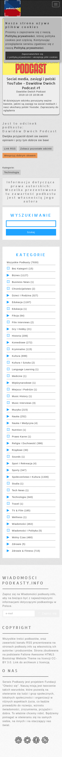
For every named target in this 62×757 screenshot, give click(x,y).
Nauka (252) (19, 416)
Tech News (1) (20, 490)
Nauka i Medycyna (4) (25, 423)
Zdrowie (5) (18, 544)
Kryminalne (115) (22, 349)
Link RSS (10, 148)
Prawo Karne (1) (21, 436)
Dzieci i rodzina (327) (25, 295)
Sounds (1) (18, 456)
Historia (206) (20, 335)
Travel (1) (17, 503)
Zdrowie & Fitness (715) (26, 551)
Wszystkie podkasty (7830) (23, 262)
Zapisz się (47, 613)
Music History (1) (22, 396)
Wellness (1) (19, 517)
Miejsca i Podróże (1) (24, 389)
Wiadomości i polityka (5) (27, 530)
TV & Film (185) (21, 510)
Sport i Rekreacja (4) (24, 463)
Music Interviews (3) (24, 403)
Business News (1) (23, 282)
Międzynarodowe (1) (24, 383)
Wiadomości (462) (22, 524)
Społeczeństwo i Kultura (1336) (30, 477)
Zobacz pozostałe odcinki (36, 148)
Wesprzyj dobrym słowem (20, 155)
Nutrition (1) (19, 430)
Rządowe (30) (20, 450)
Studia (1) (18, 483)
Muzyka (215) (20, 409)
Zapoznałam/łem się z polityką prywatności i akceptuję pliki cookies (32, 55)
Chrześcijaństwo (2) (23, 288)
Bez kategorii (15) (22, 268)
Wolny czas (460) (22, 537)
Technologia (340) (22, 497)
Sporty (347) (19, 470)
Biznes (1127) (20, 275)
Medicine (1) (19, 376)
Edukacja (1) (19, 309)
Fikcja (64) (18, 315)
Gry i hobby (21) (21, 329)
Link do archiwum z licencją (31, 662)
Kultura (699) (19, 356)
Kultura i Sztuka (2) (23, 362)
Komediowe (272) (22, 342)
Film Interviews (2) (23, 322)
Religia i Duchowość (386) (27, 443)
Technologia (11, 172)
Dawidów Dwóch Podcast (29, 131)
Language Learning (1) (25, 369)
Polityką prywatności (20, 36)
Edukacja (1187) (21, 302)
